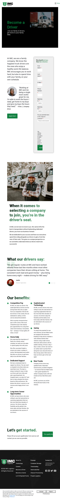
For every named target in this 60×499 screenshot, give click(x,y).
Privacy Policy (12, 495)
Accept (41, 491)
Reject (51, 491)
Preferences (12, 496)
